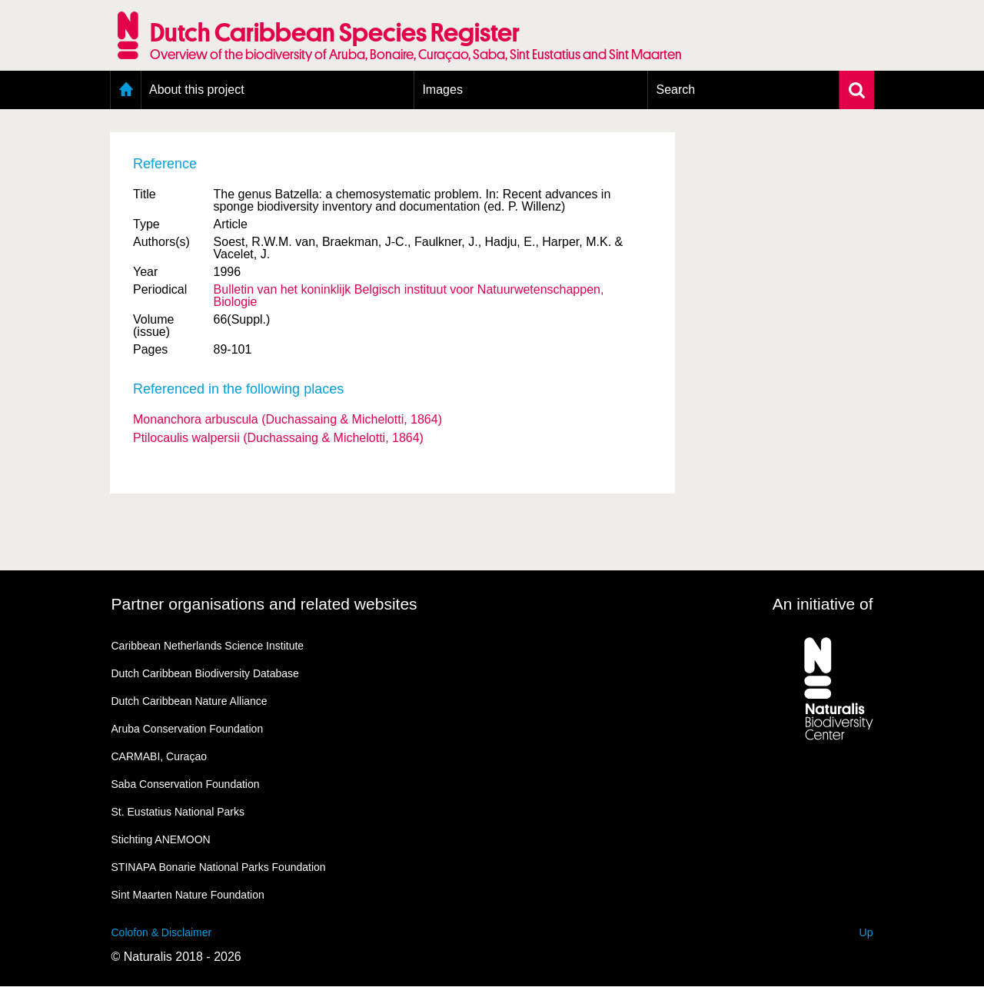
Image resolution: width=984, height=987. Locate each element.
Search (675, 89)
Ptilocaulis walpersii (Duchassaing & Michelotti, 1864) (278, 437)
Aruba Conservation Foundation (187, 729)
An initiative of (823, 604)
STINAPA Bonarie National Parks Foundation (218, 867)
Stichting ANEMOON (161, 839)
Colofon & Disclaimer (161, 932)
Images (442, 89)
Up (866, 932)
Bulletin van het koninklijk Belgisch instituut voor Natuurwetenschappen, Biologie (409, 295)
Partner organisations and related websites (264, 604)
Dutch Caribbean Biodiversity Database (205, 673)
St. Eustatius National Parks (178, 812)
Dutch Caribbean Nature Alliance (189, 701)
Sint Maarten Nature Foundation (187, 895)
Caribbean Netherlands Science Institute (207, 646)
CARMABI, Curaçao (159, 756)
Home (126, 90)
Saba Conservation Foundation (185, 784)
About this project (196, 89)
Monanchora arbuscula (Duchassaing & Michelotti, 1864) (287, 419)
